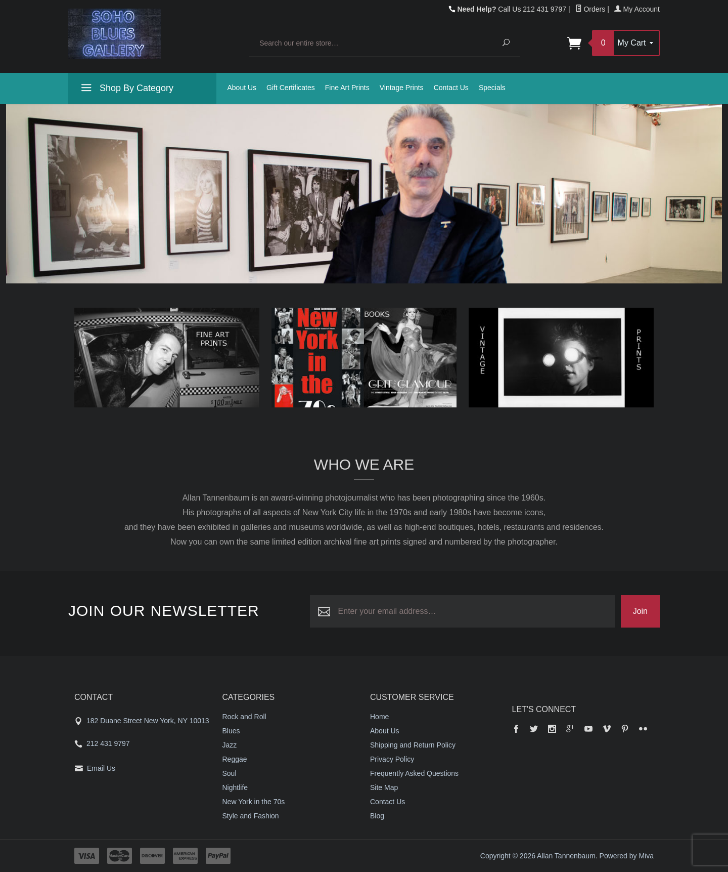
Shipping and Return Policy (413, 745)
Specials (492, 88)
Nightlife (235, 787)
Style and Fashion (250, 816)
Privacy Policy (392, 759)
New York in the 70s (253, 802)
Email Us (101, 768)
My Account (637, 9)
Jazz (229, 745)
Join (640, 611)
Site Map (384, 787)
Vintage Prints (402, 88)
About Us (242, 88)
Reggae (234, 759)
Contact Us (451, 88)
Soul (229, 773)
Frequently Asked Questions (414, 773)
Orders (590, 9)
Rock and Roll (244, 717)
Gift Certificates (290, 88)
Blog (377, 816)
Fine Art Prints (347, 88)
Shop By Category (125, 89)
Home (379, 717)
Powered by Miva (627, 856)
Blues (231, 731)
